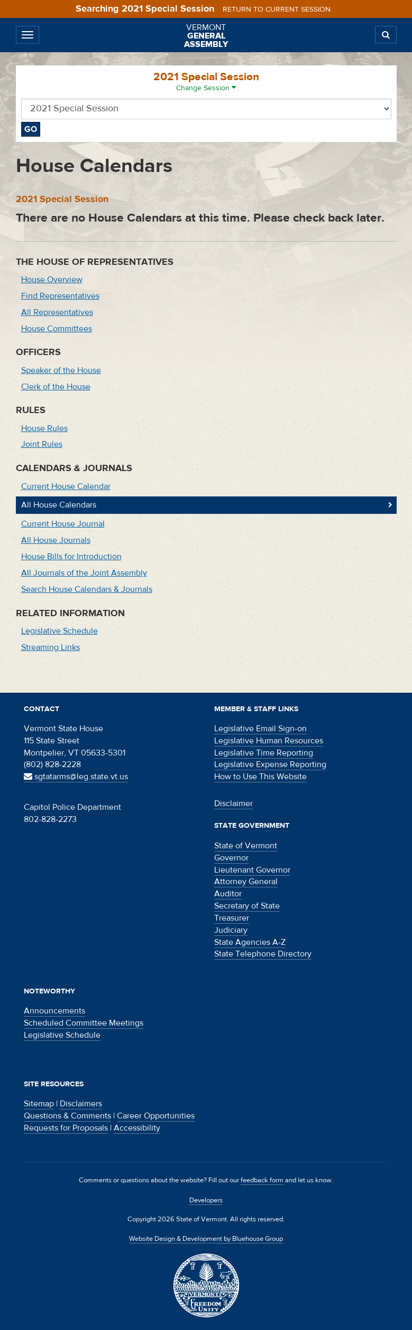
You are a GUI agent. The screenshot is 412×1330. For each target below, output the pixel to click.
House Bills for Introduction (71, 556)
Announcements (54, 1011)
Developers (206, 1200)
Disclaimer (233, 803)
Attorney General (246, 881)
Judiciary (231, 930)
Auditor (228, 893)
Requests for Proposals (66, 1128)
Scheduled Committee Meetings (83, 1023)
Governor (231, 858)
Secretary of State (247, 906)
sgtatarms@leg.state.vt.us (76, 776)
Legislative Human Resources (268, 740)
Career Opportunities (156, 1116)
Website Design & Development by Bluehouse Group (206, 1239)
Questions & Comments (67, 1116)
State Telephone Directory (263, 954)
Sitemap (39, 1103)
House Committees (56, 328)
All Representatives (57, 312)
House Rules (44, 428)
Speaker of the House (61, 370)
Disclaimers (81, 1103)
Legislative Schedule (59, 631)
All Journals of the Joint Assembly (84, 573)
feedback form (262, 1180)
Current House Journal (63, 524)
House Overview (52, 279)
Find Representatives (60, 296)
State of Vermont (245, 845)
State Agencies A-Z (250, 942)
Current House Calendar (66, 486)
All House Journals (55, 540)
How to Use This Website (260, 776)
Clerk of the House (55, 386)
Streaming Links (50, 647)
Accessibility (137, 1128)
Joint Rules (41, 444)
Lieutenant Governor (252, 870)
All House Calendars (58, 505)
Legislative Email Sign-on (260, 728)
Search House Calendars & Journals (86, 589)
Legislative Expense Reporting (270, 764)
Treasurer (231, 918)
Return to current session (277, 9)
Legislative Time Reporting (263, 753)
